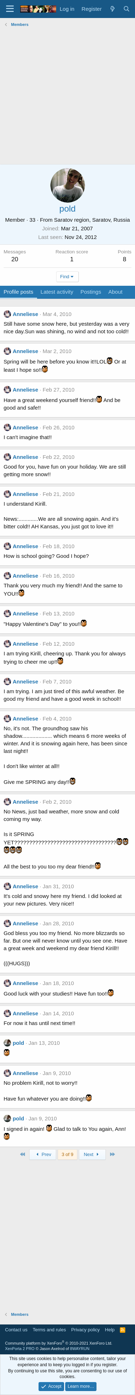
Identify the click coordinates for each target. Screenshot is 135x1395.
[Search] (127, 8)
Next (92, 1154)
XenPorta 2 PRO (20, 1348)
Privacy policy (85, 1329)
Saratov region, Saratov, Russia (92, 220)
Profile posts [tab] (18, 292)
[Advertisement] (67, 96)
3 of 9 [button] (67, 1154)
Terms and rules (49, 1329)
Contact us (16, 1329)
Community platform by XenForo (58, 1343)
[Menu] (9, 9)
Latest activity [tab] (57, 292)
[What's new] (112, 8)
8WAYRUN (80, 1348)
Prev (42, 1154)
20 (15, 259)
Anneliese (25, 314)
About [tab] (115, 292)
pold (18, 1043)
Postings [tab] (90, 292)
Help (110, 1329)
